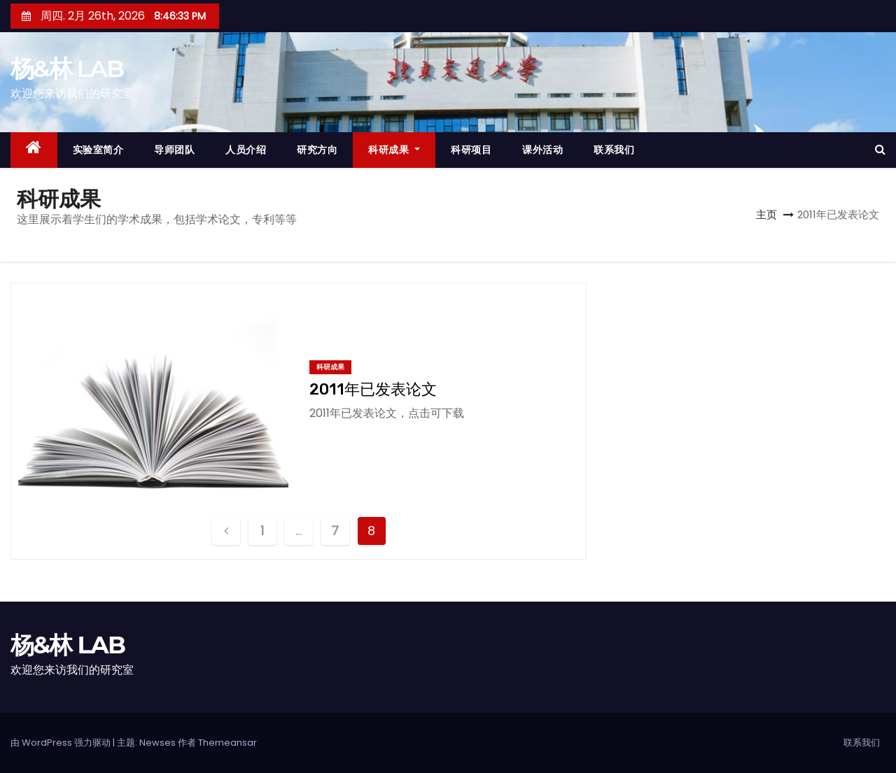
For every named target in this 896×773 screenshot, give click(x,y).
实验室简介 (98, 150)
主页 (766, 214)
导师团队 (174, 150)
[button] (880, 149)
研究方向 (317, 150)
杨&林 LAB (66, 68)
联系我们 (614, 150)
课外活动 (542, 150)
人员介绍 (245, 150)
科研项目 (471, 150)
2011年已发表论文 (373, 389)
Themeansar (227, 742)
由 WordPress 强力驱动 (61, 742)
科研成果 (394, 150)
